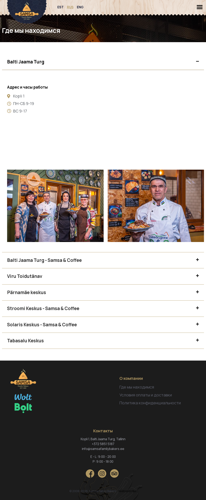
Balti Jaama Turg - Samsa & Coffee (44, 260)
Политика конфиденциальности (150, 403)
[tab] (103, 62)
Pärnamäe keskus (26, 292)
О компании (131, 378)
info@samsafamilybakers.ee (103, 448)
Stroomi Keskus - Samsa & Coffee (43, 308)
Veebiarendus (127, 491)
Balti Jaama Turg (25, 62)
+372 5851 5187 (103, 444)
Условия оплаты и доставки (145, 395)
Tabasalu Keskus (25, 340)
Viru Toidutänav (24, 276)
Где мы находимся (136, 387)
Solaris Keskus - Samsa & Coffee (42, 324)
